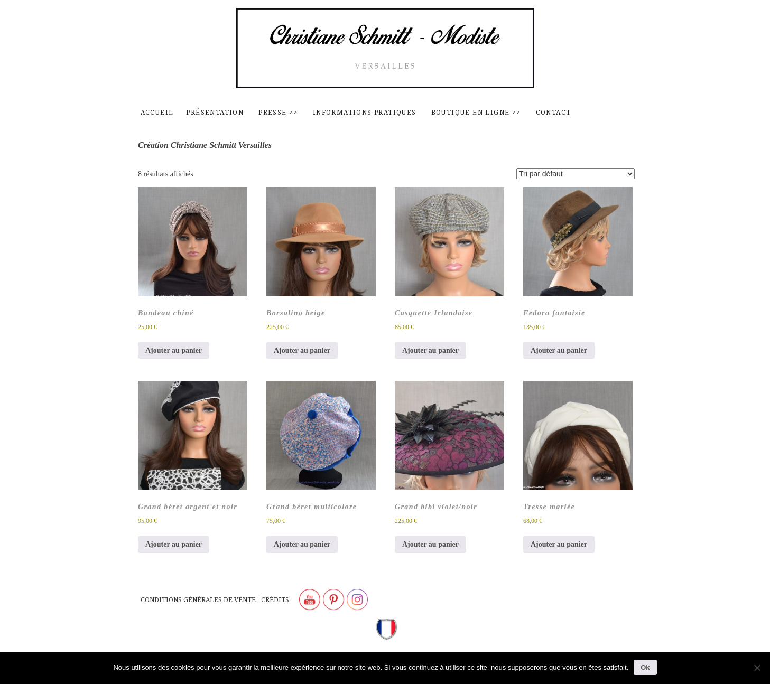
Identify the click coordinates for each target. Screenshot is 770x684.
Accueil (157, 112)
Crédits (275, 599)
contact (553, 112)
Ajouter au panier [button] (173, 350)
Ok (645, 667)
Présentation (215, 112)
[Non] (757, 667)
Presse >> (278, 112)
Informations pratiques (364, 112)
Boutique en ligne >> (476, 112)
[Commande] (575, 173)
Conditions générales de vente (198, 599)
